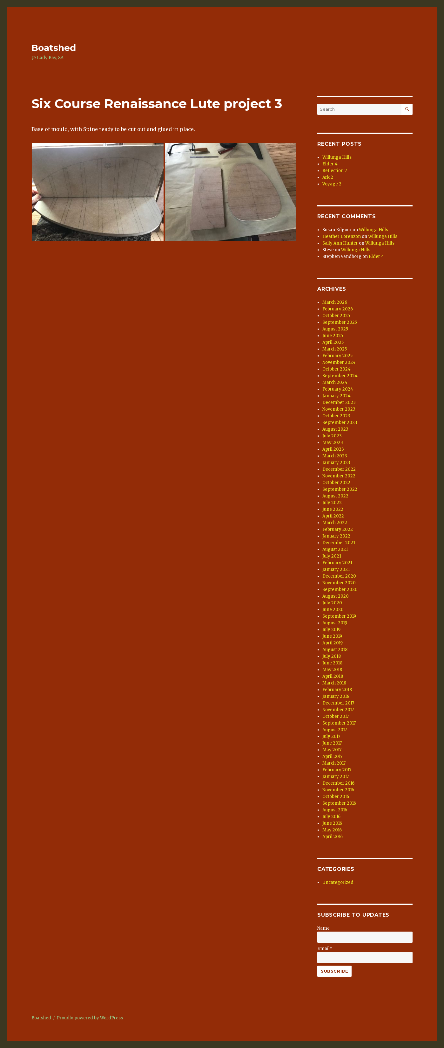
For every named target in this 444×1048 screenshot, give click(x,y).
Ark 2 (327, 177)
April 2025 (333, 342)
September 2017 (339, 723)
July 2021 (331, 556)
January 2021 (336, 569)
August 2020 (335, 596)
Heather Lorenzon (341, 236)
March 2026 (334, 302)
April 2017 (332, 756)
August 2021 (335, 549)
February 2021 (337, 563)
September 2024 (340, 375)
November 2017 (338, 709)
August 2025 (335, 329)
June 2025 (332, 335)
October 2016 (335, 796)
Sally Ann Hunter (340, 243)
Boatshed (53, 47)
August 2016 (334, 810)
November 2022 (338, 476)
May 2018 (332, 669)
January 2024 (336, 396)
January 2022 (336, 536)
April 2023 (333, 449)
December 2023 (339, 402)
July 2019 (331, 629)
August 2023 (335, 429)
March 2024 (334, 382)
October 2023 (336, 416)
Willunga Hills (337, 157)
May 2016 (332, 830)
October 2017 (335, 716)
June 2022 (332, 509)
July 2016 (331, 816)
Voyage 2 (331, 184)
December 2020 (339, 576)
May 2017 (331, 750)
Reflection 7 (334, 170)
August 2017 (334, 729)
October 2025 (336, 315)
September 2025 (339, 322)
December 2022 (339, 469)
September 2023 (339, 422)
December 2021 (338, 542)
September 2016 (339, 803)
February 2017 (336, 770)
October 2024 (336, 369)
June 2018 (332, 663)
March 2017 (334, 763)
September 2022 (339, 489)
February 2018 (337, 689)
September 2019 (339, 616)
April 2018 (332, 676)
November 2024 (339, 362)
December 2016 (338, 783)
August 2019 (334, 623)
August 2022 (335, 496)
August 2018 (334, 649)
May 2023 (332, 442)
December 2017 (338, 703)
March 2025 (334, 349)
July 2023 (332, 436)
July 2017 (331, 736)
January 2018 (335, 696)
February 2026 (337, 309)
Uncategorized (337, 882)
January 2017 (335, 776)
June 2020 (333, 609)
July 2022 (332, 502)
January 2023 (336, 462)
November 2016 (338, 790)
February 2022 (337, 529)
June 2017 (332, 743)
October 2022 (336, 482)
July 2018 (331, 656)
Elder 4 (330, 164)
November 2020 (339, 583)
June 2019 (332, 636)
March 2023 (334, 456)
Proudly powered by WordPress (90, 1018)
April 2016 (332, 836)
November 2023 (338, 409)
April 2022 (333, 516)
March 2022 (334, 522)
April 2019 (332, 643)
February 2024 (337, 389)
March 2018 (334, 683)
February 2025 (337, 355)
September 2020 (340, 589)
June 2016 (332, 823)
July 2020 (332, 603)
